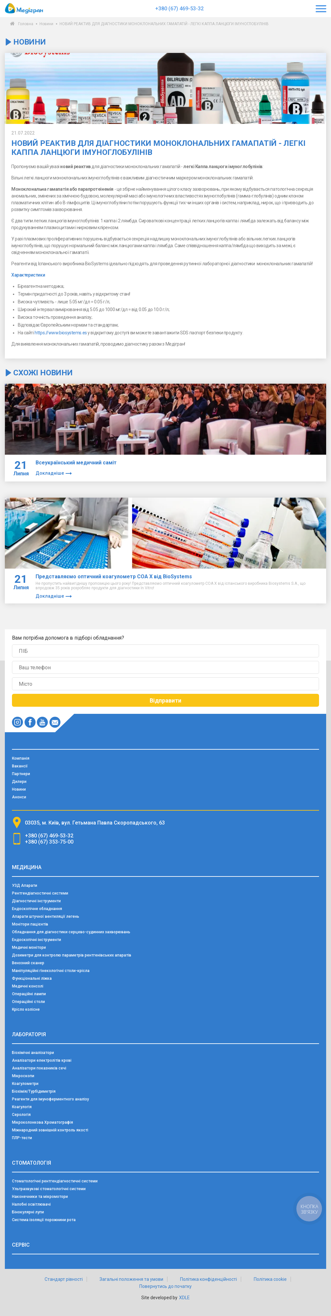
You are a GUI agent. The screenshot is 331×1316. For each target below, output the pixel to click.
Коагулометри (25, 1083)
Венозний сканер (28, 963)
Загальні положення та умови (131, 1279)
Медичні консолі (27, 986)
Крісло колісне (26, 1009)
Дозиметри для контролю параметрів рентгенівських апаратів (71, 955)
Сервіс (21, 1245)
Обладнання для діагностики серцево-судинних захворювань (71, 932)
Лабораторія (29, 1034)
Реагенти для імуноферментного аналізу (50, 1099)
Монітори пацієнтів (30, 924)
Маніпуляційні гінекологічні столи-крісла (51, 970)
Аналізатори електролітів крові (41, 1060)
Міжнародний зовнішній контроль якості (50, 1130)
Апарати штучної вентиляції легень (45, 916)
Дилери (19, 781)
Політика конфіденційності (208, 1279)
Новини (46, 24)
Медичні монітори (29, 947)
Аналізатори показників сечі (39, 1068)
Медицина (26, 867)
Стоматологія (31, 1163)
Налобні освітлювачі (31, 1204)
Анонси (19, 797)
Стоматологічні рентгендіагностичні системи (55, 1181)
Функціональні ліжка (32, 978)
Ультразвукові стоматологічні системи (49, 1189)
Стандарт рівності (64, 1279)
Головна (25, 24)
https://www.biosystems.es (61, 332)
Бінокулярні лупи (28, 1212)
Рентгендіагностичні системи (40, 893)
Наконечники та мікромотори (40, 1196)
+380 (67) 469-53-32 (179, 8)
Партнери (21, 774)
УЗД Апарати (24, 885)
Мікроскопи (23, 1076)
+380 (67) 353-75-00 (49, 842)
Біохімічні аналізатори (33, 1052)
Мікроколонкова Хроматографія (42, 1122)
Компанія (20, 758)
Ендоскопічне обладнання (37, 908)
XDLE (184, 1297)
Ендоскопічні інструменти (36, 939)
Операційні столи (28, 1001)
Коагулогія (22, 1107)
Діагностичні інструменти (36, 901)
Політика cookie (270, 1279)
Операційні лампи (29, 994)
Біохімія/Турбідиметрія (34, 1091)
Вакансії (20, 766)
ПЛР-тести (22, 1138)
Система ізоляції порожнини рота (44, 1220)
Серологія (21, 1114)
